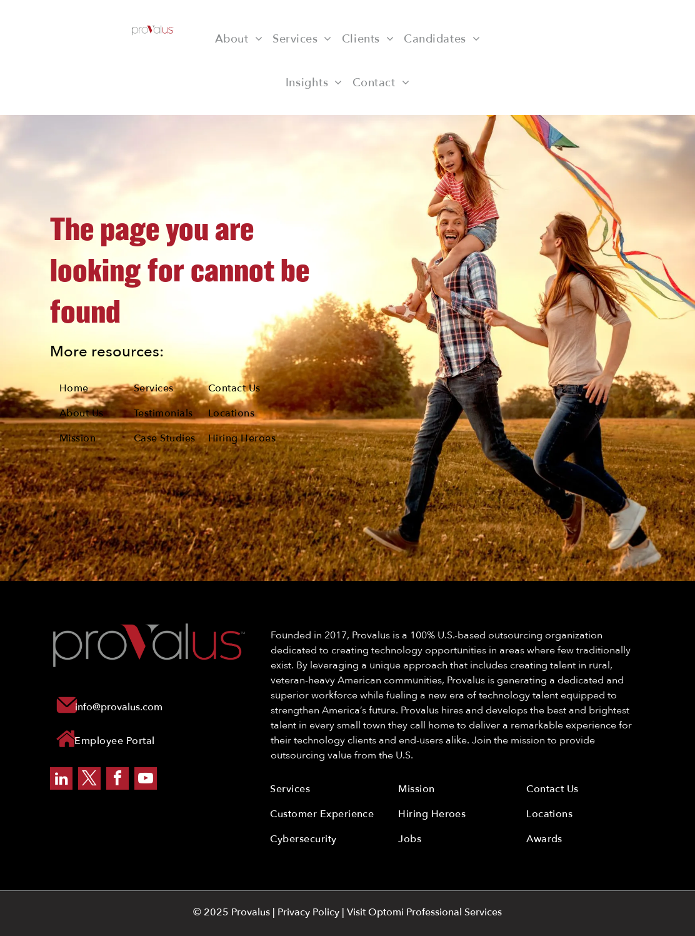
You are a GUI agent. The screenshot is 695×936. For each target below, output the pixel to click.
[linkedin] (61, 780)
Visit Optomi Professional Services (424, 912)
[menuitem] (239, 39)
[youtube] (145, 780)
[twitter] (89, 780)
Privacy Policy (308, 912)
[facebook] (117, 780)
